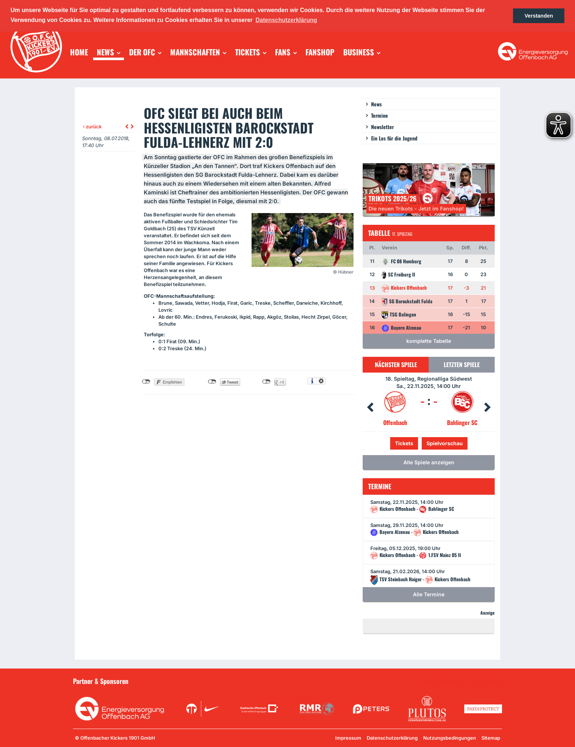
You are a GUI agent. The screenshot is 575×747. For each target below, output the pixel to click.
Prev (370, 407)
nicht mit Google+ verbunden (266, 382)
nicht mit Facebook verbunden (146, 382)
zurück (92, 126)
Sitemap (490, 738)
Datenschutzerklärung (392, 738)
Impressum (348, 738)
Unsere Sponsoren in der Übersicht (460, 681)
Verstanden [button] (538, 16)
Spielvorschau (444, 443)
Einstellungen (321, 381)
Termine (379, 115)
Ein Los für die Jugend (394, 138)
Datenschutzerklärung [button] (286, 20)
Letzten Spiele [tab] (462, 364)
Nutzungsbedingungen (449, 738)
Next (487, 407)
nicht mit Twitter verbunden (212, 382)
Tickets (404, 443)
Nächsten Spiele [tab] (396, 364)
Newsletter (382, 127)
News (376, 104)
